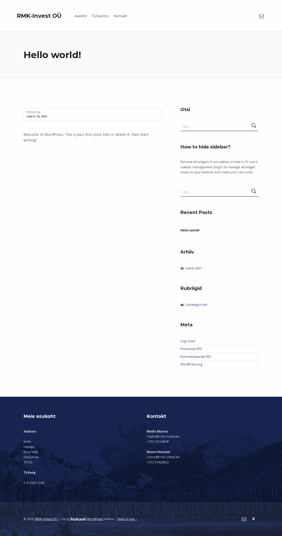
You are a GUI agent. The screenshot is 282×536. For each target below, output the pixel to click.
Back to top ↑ (127, 519)
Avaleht (80, 15)
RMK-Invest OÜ (39, 15)
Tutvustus (100, 15)
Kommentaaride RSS (195, 356)
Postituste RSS (191, 349)
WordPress (95, 519)
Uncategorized (196, 304)
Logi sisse (187, 341)
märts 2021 (193, 268)
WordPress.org (191, 364)
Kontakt (120, 15)
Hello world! (190, 230)
